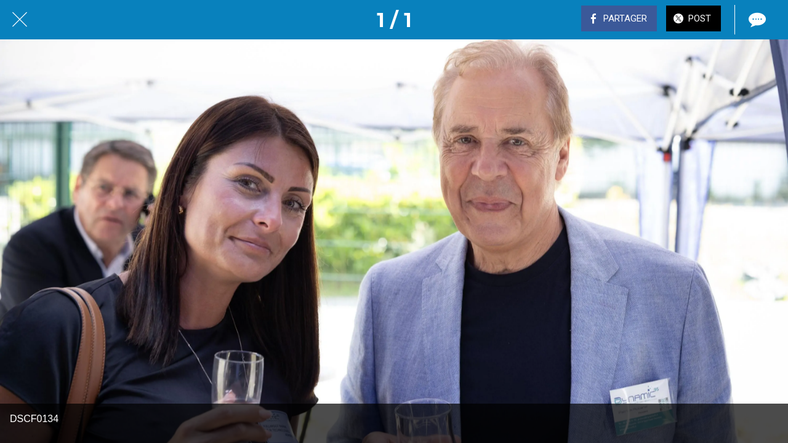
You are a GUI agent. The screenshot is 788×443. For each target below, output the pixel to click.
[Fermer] (19, 19)
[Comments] (756, 19)
